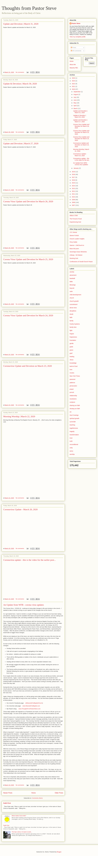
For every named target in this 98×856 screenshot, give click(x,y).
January (76, 168)
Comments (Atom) (37, 798)
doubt (71, 314)
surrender (73, 422)
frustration (73, 340)
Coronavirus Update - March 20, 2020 (20, 509)
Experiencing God (75, 222)
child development (75, 295)
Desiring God (74, 258)
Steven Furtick (74, 235)
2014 (73, 186)
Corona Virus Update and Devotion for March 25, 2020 (28, 259)
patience (72, 382)
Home (33, 793)
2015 (73, 183)
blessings (73, 285)
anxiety (72, 272)
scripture (72, 402)
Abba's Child (74, 215)
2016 (73, 180)
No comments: (20, 72)
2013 (73, 188)
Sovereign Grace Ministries (78, 252)
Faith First (7, 803)
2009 (73, 199)
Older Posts (59, 793)
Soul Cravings (74, 415)
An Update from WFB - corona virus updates (23, 605)
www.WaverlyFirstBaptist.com (31, 706)
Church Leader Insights (77, 239)
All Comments (76, 51)
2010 (73, 197)
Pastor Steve (76, 23)
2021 (73, 86)
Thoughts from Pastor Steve (29, 8)
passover (72, 379)
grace (71, 350)
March (76, 108)
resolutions (73, 399)
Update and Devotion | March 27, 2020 (20, 143)
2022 (73, 84)
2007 (73, 205)
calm (71, 291)
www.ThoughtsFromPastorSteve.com (30, 709)
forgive (72, 334)
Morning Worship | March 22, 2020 (19, 416)
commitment (73, 304)
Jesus (71, 360)
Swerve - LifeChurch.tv (77, 245)
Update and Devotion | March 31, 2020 (20, 24)
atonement (73, 275)
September (77, 91)
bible (71, 281)
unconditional (74, 444)
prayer (72, 389)
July (75, 97)
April (75, 105)
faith (71, 317)
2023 (73, 81)
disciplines (73, 311)
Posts (73, 47)
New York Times (75, 376)
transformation (74, 435)
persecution (73, 386)
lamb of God (73, 366)
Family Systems (75, 324)
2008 (73, 202)
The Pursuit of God (76, 219)
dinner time (73, 308)
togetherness (74, 428)
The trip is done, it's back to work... (22, 832)
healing (72, 356)
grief (71, 353)
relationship (73, 395)
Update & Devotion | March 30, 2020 (20, 83)
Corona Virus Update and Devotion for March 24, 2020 (28, 315)
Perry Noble (73, 242)
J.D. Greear (73, 232)
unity (71, 448)
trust (71, 438)
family (71, 321)
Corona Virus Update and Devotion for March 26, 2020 (28, 201)
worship (72, 454)
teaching (72, 425)
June (75, 100)
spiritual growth (74, 418)
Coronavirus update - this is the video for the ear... (81, 159)
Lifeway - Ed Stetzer (76, 255)
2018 (73, 174)
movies (72, 373)
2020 (73, 89)
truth (71, 441)
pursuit (72, 392)
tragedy (72, 431)
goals (71, 347)
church (72, 298)
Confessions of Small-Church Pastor (81, 261)
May (75, 103)
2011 (73, 194)
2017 (73, 177)
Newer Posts (7, 793)
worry (71, 451)
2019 (73, 171)
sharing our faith (75, 405)
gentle (72, 343)
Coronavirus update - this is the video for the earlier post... (29, 560)
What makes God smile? (19, 815)
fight (71, 330)
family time (73, 327)
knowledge (73, 363)
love (71, 369)
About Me (73, 64)
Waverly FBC (74, 68)
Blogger (59, 852)
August (76, 94)
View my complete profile (77, 37)
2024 (73, 78)
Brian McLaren (74, 248)
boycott (72, 288)
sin (70, 412)
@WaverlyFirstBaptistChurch (33, 703)
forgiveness (73, 337)
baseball (72, 278)
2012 (73, 191)
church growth (74, 301)
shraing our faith (75, 408)
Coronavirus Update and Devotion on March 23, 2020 (27, 366)
